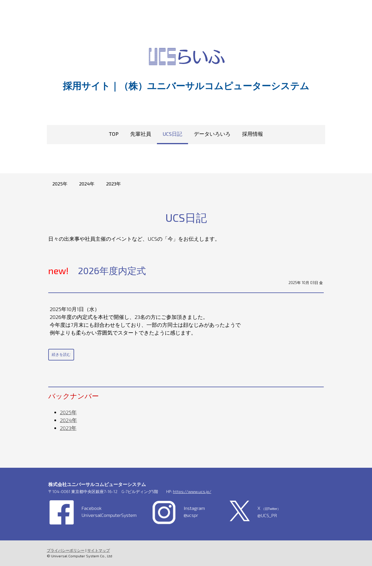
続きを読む (60, 354)
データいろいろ (212, 134)
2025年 (59, 183)
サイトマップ (98, 550)
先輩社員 (140, 134)
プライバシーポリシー (65, 550)
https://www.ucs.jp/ (192, 491)
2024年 (86, 183)
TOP (114, 134)
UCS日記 (172, 134)
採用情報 (252, 134)
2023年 (113, 183)
